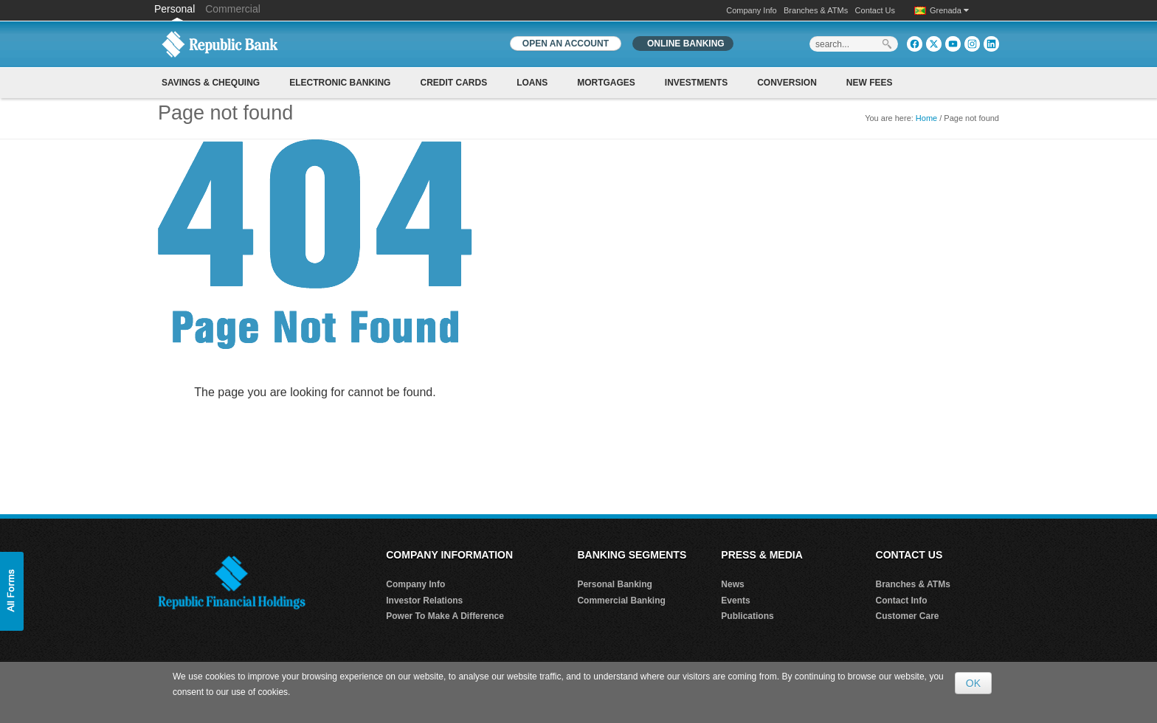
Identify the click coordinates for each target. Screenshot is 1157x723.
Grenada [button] (949, 10)
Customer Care (907, 616)
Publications (747, 616)
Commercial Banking (621, 600)
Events (735, 600)
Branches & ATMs (816, 10)
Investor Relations (424, 600)
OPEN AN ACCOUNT (565, 43)
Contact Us (875, 10)
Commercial (232, 9)
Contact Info (902, 600)
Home (926, 118)
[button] (12, 591)
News (732, 584)
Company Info (751, 10)
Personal (176, 9)
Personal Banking (614, 584)
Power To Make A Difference (445, 616)
